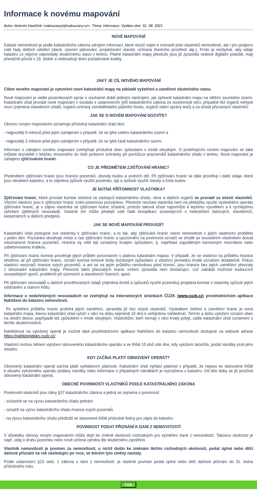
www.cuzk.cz (190, 296)
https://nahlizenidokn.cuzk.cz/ (29, 336)
